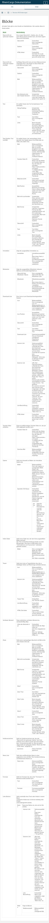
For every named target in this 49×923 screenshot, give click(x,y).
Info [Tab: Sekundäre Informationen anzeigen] (12, 7)
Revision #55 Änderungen (20, 12)
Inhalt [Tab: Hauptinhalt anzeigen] (36, 7)
